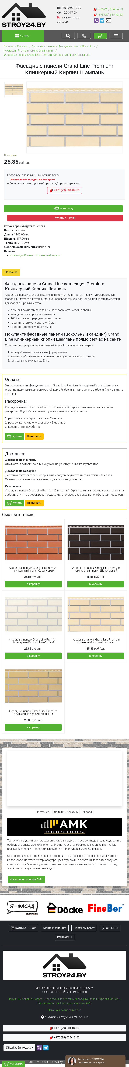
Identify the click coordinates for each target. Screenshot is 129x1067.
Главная (8, 46)
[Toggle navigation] (68, 36)
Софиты (38, 999)
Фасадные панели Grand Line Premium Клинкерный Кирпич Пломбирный (33, 641)
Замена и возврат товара (64, 1010)
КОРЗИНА (13, 1064)
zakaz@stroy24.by (19, 1048)
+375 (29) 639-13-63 (108, 15)
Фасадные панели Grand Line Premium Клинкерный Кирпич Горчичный (33, 712)
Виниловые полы (48, 1003)
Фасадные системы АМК (26, 879)
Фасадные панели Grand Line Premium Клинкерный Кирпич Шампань (47, 54)
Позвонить (34, 436)
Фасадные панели (43, 46)
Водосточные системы (59, 999)
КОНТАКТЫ (64, 937)
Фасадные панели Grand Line (76, 46)
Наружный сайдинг (20, 999)
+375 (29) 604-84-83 (108, 9)
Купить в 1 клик (64, 218)
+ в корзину (63, 208)
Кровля (104, 999)
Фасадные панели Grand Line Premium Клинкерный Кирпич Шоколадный (96, 569)
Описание (11, 272)
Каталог (22, 46)
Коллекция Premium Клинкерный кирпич (29, 50)
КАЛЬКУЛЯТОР (23, 928)
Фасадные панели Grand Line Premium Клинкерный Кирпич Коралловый (33, 569)
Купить (14, 436)
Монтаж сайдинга (54, 928)
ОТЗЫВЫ (110, 928)
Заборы (115, 999)
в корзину (33, 584)
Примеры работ (84, 928)
